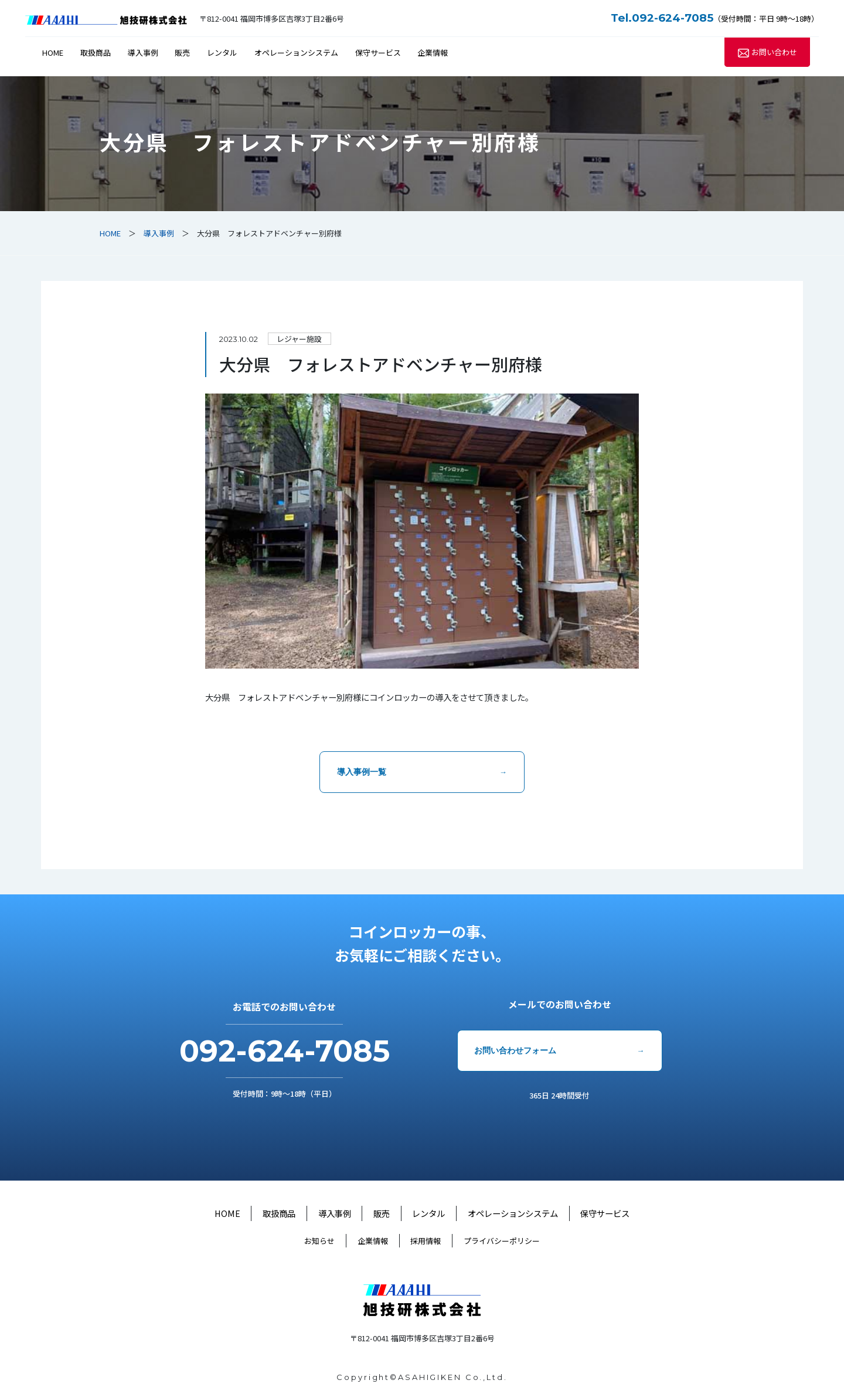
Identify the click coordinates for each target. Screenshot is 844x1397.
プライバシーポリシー (502, 1240)
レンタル (222, 52)
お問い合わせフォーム (515, 1050)
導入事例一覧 (361, 772)
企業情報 (432, 52)
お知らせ (319, 1240)
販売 (182, 52)
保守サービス (378, 52)
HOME (52, 52)
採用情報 (425, 1240)
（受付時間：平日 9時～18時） (715, 18)
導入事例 (143, 52)
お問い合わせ (774, 52)
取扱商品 (95, 52)
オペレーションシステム (296, 52)
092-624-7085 (284, 1051)
